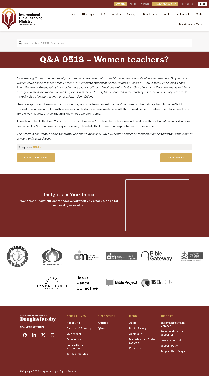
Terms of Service (77, 353)
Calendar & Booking (78, 328)
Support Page (169, 345)
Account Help (187, 4)
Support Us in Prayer (173, 351)
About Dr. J (73, 322)
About (133, 4)
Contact (145, 4)
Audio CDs (135, 334)
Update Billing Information (75, 347)
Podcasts (135, 348)
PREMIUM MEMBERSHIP (165, 4)
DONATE (120, 4)
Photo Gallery (137, 328)
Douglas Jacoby (47, 371)
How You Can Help (171, 340)
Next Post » (176, 157)
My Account (73, 334)
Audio (133, 322)
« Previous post (36, 157)
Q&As (37, 147)
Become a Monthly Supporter (172, 333)
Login (202, 4)
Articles (103, 322)
